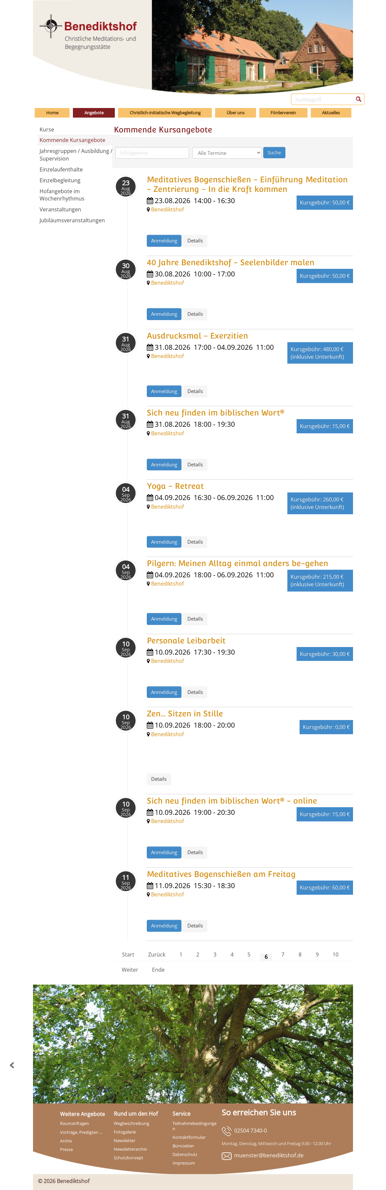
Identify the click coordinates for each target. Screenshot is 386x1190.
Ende (158, 969)
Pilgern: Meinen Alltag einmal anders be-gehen (237, 563)
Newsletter (124, 1140)
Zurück (156, 954)
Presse (66, 1149)
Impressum (184, 1163)
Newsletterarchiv (130, 1149)
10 (335, 954)
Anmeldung (164, 240)
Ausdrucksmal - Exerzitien (197, 336)
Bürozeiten (183, 1146)
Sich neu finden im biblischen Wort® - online (232, 801)
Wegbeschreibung (131, 1123)
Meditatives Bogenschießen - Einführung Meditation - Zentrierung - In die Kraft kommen (247, 184)
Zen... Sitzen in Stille (185, 713)
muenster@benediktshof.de (269, 1155)
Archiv (66, 1141)
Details (195, 240)
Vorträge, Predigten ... (81, 1132)
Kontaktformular (189, 1137)
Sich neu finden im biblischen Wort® (215, 412)
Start (128, 954)
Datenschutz (185, 1154)
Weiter (130, 969)
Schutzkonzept (128, 1158)
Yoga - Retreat (175, 486)
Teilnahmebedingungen (194, 1126)
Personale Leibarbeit (186, 640)
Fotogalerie (125, 1132)
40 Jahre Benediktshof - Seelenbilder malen (230, 262)
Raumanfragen (74, 1123)
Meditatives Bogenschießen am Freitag (221, 874)
